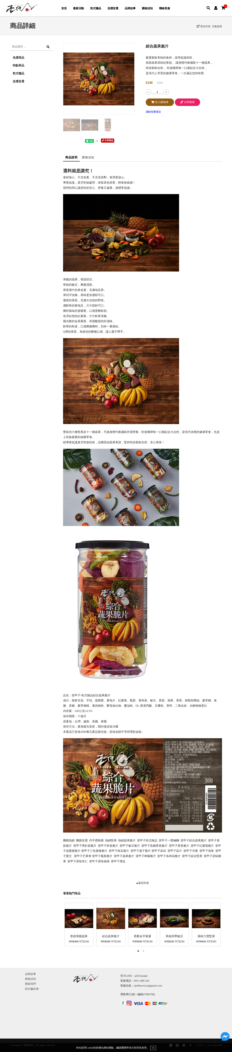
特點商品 (18, 65)
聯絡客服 (164, 8)
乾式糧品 (95, 8)
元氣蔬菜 (217, 26)
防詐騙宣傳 (32, 988)
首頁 (64, 8)
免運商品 (18, 57)
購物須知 (147, 8)
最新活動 (78, 8)
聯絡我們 (30, 983)
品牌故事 (130, 8)
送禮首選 (112, 8)
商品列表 (203, 26)
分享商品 (107, 140)
